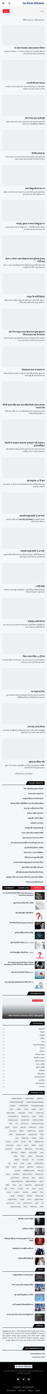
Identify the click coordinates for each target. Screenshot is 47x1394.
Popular (37, 888)
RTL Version (11, 1390)
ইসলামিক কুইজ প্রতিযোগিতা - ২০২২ (21, 952)
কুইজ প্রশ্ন (23, 1127)
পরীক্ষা (15, 1156)
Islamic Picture (17, 1098)
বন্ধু (9, 1163)
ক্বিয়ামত (23, 1051)
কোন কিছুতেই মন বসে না (35, 188)
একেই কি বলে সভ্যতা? (35, 83)
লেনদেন (41, 1189)
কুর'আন (15, 1127)
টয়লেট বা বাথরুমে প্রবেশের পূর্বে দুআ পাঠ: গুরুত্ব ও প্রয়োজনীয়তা (25, 444)
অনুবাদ (23, 1032)
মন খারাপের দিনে (38, 691)
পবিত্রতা (30, 1156)
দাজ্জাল (19, 1145)
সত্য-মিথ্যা (25, 1192)
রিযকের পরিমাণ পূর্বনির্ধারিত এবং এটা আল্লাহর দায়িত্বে (27, 803)
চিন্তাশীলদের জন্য (23, 1058)
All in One (21, 1390)
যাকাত (14, 1185)
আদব (23, 1042)
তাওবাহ (23, 1142)
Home (37, 1390)
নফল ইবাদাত (8, 1149)
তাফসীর (33, 1145)
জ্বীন (30, 1142)
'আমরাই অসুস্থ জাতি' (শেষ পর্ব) (32, 516)
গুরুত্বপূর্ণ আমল (23, 1054)
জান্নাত (41, 1138)
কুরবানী (7, 1127)
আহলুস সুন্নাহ (21, 1113)
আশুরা (30, 1113)
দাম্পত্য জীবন (9, 1145)
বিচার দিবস (30, 1167)
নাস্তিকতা (23, 1070)
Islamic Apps (29, 1098)
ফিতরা (22, 1163)
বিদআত (21, 1167)
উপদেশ (23, 1048)
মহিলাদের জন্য (23, 1083)
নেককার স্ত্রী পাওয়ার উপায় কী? (33, 828)
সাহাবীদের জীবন (12, 1199)
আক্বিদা (23, 1038)
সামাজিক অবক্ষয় (39, 1199)
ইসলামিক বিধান (25, 1120)
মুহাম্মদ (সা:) (28, 1185)
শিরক (41, 1192)
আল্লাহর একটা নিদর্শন (36, 621)
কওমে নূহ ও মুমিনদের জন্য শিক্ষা (33, 808)
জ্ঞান (17, 1138)
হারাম (25, 1207)
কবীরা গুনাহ (32, 1127)
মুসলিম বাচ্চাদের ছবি (17, 1181)
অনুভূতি (23, 1035)
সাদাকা (12, 1196)
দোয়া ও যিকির (23, 1064)
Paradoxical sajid (37, 1106)
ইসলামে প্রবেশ (24, 1124)
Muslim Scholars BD (16, 1102)
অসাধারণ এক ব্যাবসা (36, 823)
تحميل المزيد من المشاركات (24, 773)
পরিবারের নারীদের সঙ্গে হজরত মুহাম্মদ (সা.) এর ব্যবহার (18, 1240)
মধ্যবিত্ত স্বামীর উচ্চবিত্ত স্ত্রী (25, 1258)
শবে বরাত (20, 1189)
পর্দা (33, 1160)
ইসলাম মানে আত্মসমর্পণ (35, 794)
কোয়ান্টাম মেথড (31, 1131)
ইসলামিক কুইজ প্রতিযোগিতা (24, 913)
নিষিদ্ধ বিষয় (23, 1074)
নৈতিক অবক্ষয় (39, 1156)
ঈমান (11, 1124)
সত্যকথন (23, 1087)
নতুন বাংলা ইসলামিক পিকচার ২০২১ (22, 972)
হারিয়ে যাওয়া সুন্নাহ (15, 1207)
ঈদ (16, 1124)
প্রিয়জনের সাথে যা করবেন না (33, 369)
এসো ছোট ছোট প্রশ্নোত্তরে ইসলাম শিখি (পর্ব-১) (18, 982)
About (30, 1390)
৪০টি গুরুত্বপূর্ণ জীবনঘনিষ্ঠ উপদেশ (22, 1305)
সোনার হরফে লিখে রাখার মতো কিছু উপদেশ (20, 1315)
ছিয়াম (10, 1134)
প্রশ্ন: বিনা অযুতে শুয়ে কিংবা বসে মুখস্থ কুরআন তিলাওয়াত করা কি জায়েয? (27, 333)
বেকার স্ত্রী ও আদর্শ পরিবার (35, 818)
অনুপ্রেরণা (23, 1029)
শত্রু (27, 1189)
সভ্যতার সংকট (39, 1196)
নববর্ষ (41, 1153)
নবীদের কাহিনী (23, 1067)
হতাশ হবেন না (10, 1203)
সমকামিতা (29, 1196)
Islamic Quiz (23, 888)
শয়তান (12, 1189)
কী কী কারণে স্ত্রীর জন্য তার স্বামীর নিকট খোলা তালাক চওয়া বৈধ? (24, 406)
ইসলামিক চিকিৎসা (13, 1116)
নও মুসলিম (18, 1149)
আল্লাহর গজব (39, 1113)
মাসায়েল (41, 1178)
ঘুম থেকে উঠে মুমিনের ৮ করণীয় (33, 848)
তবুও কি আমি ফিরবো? (36, 296)
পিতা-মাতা (25, 1160)
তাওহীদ (16, 1142)
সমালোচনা (20, 1196)
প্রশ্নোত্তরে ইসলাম (23, 1077)
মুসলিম (41, 1181)
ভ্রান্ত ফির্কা (23, 1080)
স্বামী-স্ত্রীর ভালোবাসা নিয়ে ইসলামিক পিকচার (29, 872)
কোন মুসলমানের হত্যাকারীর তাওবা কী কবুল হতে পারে (26, 843)
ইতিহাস (41, 1116)
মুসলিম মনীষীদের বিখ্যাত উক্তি (24, 933)
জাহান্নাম (34, 1138)
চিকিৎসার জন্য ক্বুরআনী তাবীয (34, 857)
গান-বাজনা (13, 1131)
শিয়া (6, 1189)
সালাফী (22, 1199)
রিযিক (7, 1185)
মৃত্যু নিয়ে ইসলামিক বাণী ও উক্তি (23, 903)
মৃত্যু (21, 1185)
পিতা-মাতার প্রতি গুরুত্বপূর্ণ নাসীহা (32, 833)
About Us (40, 1098)
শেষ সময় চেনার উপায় (36, 726)
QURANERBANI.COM (37, 1354)
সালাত (29, 1199)
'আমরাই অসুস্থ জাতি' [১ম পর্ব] (32, 551)
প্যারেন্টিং (16, 1160)
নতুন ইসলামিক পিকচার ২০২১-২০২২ (21, 943)
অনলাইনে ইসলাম (23, 1106)
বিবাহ (7, 1167)
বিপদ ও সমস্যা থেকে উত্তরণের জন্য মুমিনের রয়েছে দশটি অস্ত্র (25, 260)
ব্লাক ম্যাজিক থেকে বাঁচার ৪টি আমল (32, 867)
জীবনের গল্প (25, 1138)
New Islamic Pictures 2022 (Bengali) (26, 1015)
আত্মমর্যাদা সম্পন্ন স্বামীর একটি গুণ (22, 1249)
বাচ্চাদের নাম (40, 1167)
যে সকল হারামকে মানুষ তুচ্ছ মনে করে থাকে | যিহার (28, 862)
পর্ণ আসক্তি (40, 1160)
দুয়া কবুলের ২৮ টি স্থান (36, 480)
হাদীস (41, 1207)
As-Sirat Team (28, 1387)
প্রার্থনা (29, 1163)
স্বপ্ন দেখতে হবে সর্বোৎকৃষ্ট (35, 118)
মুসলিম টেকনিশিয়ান (31, 1181)
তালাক (26, 1145)
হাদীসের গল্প (33, 1207)
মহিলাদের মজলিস (27, 1174)
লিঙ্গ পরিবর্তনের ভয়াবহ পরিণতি (33, 789)
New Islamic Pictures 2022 (33, 838)
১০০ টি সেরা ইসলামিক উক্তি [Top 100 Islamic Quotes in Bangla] (17, 894)
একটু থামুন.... (39, 586)
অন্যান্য (26, 1109)
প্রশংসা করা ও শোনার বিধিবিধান (33, 853)
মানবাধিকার (16, 1174)
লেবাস (33, 1189)
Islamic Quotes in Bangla (35, 1102)
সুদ (42, 1203)
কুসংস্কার (41, 1131)
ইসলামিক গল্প (25, 1116)
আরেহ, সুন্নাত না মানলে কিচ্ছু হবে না (30, 223)
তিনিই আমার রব (38, 153)
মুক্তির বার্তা (25, 1178)
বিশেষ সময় (40, 1171)
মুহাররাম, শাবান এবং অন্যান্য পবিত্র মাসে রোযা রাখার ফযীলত (24, 877)
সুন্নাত (36, 1203)
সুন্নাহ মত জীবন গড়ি (37, 762)
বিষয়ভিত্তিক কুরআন (29, 1171)
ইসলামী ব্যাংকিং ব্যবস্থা (37, 1124)
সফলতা (9, 1192)
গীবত (41, 1134)
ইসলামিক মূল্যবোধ (23, 1045)
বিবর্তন (14, 1167)
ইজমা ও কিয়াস (11, 1113)
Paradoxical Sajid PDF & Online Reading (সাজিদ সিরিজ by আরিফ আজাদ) (18, 963)
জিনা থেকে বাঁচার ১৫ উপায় (34, 656)
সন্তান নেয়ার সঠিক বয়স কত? (34, 882)
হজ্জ (19, 1203)
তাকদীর (41, 1145)
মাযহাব (8, 1174)
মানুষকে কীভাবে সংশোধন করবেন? (32, 799)
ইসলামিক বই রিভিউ (38, 1120)
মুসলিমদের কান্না (39, 1185)
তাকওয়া (8, 1142)
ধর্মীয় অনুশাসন (28, 1149)
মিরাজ (33, 1178)
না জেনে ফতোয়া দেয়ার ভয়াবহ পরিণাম (29, 48)
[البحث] (28, 11)
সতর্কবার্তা (34, 1192)
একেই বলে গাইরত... (27, 1229)
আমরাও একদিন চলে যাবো (35, 813)
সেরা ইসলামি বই (27, 1203)
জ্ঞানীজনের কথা (23, 1061)
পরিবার (22, 1156)
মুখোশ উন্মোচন (15, 1178)
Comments (9, 888)
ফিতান (15, 1163)
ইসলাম (34, 1116)
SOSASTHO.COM (38, 1357)
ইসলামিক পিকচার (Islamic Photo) (21, 923)
